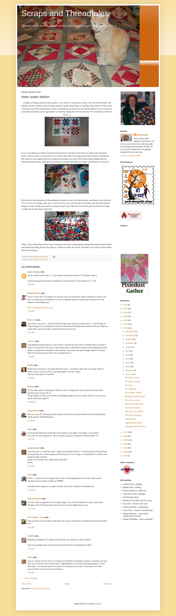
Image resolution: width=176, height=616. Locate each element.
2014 (125, 320)
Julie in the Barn (34, 499)
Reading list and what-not (135, 396)
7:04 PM (31, 357)
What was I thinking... (133, 415)
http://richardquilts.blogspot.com (40, 308)
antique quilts (32, 259)
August (129, 347)
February (129, 370)
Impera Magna (34, 272)
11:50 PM (31, 421)
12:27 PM (31, 509)
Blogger (98, 604)
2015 (125, 316)
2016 (125, 312)
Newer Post (26, 584)
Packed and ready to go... (135, 404)
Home (67, 584)
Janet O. (31, 341)
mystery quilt (42, 259)
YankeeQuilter (142, 135)
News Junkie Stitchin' (133, 393)
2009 (125, 440)
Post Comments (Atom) (41, 588)
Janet (30, 429)
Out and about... (131, 419)
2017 (125, 309)
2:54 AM (31, 549)
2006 (125, 452)
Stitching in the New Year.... (136, 426)
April (128, 363)
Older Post (107, 584)
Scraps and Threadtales (65, 13)
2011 (125, 432)
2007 (125, 448)
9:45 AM (31, 466)
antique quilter (34, 448)
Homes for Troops (132, 378)
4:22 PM (31, 527)
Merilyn (31, 387)
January (129, 374)
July (127, 351)
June (128, 355)
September (130, 343)
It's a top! (128, 385)
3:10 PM (31, 573)
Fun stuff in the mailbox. (134, 411)
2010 (125, 436)
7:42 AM (31, 439)
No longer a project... (133, 381)
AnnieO (31, 536)
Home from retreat (132, 400)
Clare (30, 475)
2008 (125, 444)
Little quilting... (131, 389)
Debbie (30, 365)
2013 (125, 324)
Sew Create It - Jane (36, 517)
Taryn (30, 557)
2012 (125, 328)
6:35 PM (31, 333)
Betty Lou (32, 320)
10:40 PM (31, 402)
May (128, 359)
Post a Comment (31, 578)
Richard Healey (34, 293)
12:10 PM (31, 490)
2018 (125, 305)
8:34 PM (31, 378)
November (130, 335)
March (128, 367)
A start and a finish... (133, 408)
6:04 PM (31, 284)
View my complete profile (130, 156)
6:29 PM (31, 311)
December (130, 331)
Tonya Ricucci (33, 411)
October (129, 339)
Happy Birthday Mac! (133, 423)
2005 (125, 456)
